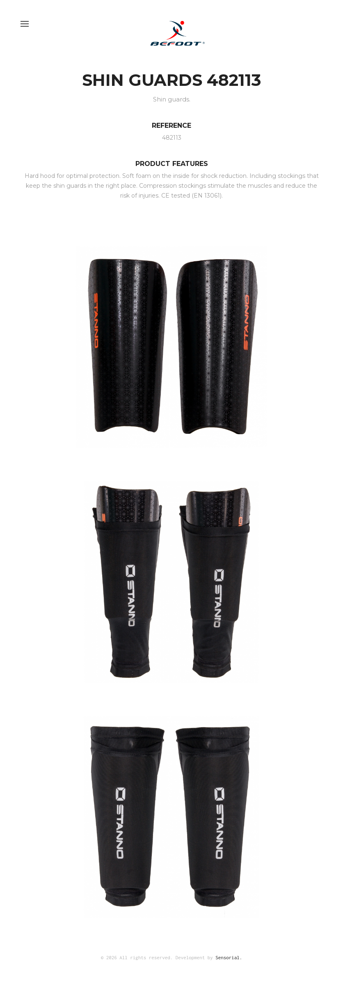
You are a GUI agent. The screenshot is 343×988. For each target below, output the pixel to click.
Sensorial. (228, 957)
